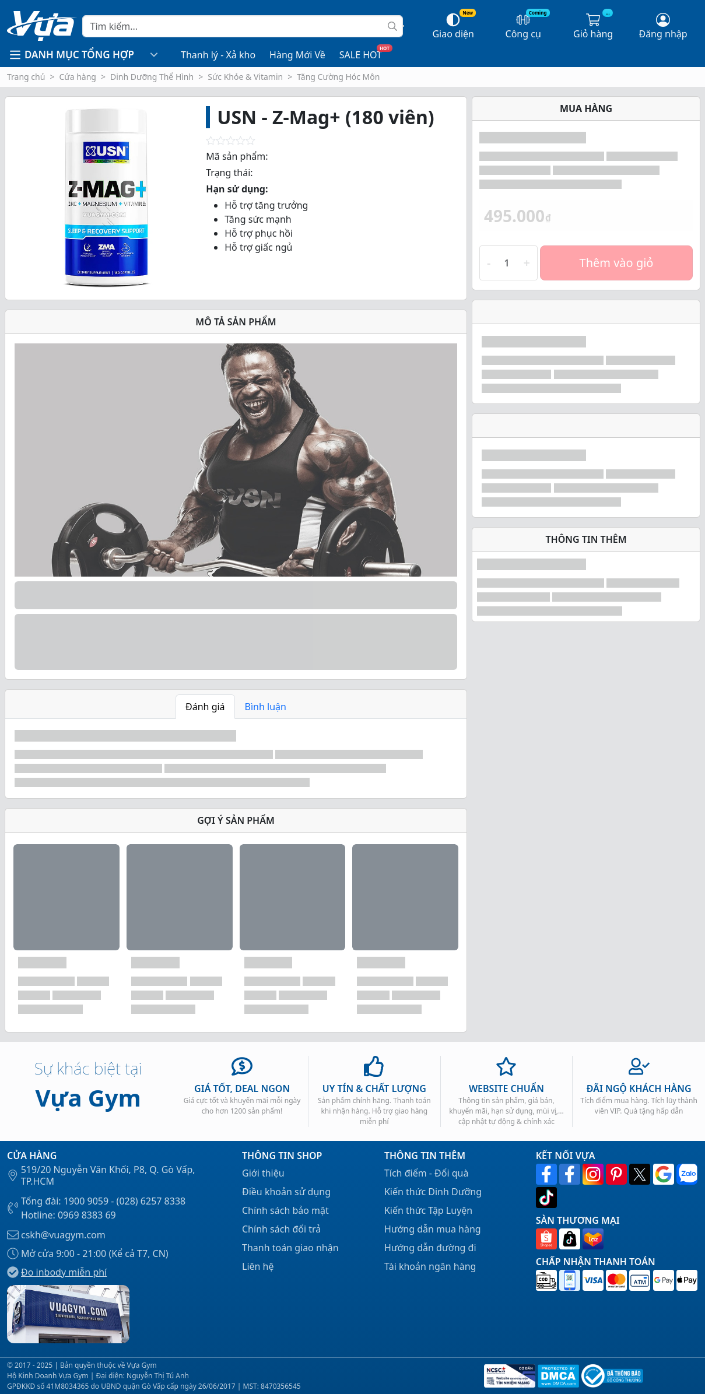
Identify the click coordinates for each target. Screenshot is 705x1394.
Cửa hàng (77, 76)
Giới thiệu (263, 1173)
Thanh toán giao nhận (290, 1247)
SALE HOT (360, 54)
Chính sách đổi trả (281, 1229)
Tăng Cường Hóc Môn (338, 76)
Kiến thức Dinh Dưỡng (433, 1191)
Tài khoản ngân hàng (430, 1266)
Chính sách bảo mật (285, 1210)
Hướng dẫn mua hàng (432, 1229)
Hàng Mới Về (297, 54)
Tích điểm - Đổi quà (426, 1173)
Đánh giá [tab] (205, 706)
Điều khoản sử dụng (286, 1191)
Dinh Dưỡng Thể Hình (152, 76)
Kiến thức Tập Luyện (428, 1210)
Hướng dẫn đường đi (430, 1247)
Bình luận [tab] (265, 706)
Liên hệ (258, 1266)
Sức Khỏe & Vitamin (245, 76)
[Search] (242, 26)
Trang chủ (26, 76)
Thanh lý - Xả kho (218, 54)
